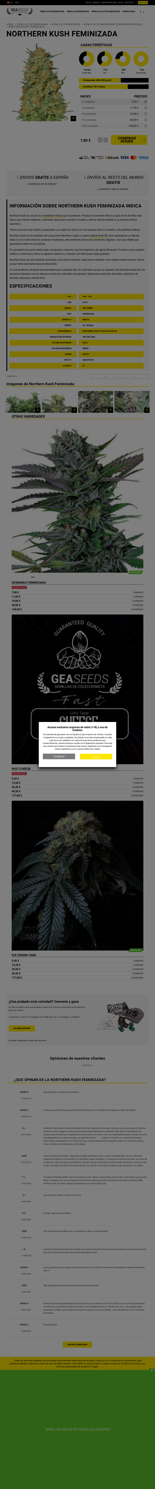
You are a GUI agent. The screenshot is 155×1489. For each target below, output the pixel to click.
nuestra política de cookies (88, 749)
